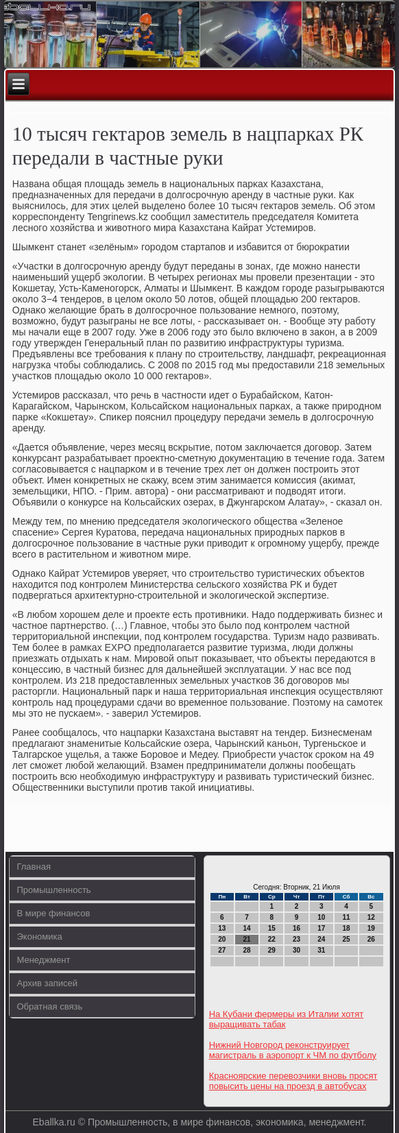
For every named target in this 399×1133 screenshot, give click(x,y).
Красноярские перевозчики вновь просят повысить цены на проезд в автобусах (293, 1081)
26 (371, 939)
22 (272, 939)
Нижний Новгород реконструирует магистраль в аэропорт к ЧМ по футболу (292, 1050)
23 (296, 939)
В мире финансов (53, 913)
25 (346, 939)
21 (246, 939)
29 (272, 950)
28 (246, 950)
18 (346, 928)
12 (371, 917)
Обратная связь (49, 1006)
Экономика (39, 936)
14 (246, 928)
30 (296, 950)
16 (296, 928)
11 (346, 917)
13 (222, 928)
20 (222, 939)
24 (321, 939)
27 (222, 950)
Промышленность (53, 890)
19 (371, 928)
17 (321, 928)
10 (321, 917)
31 (321, 950)
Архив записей (46, 983)
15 (272, 928)
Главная (33, 866)
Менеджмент (43, 960)
